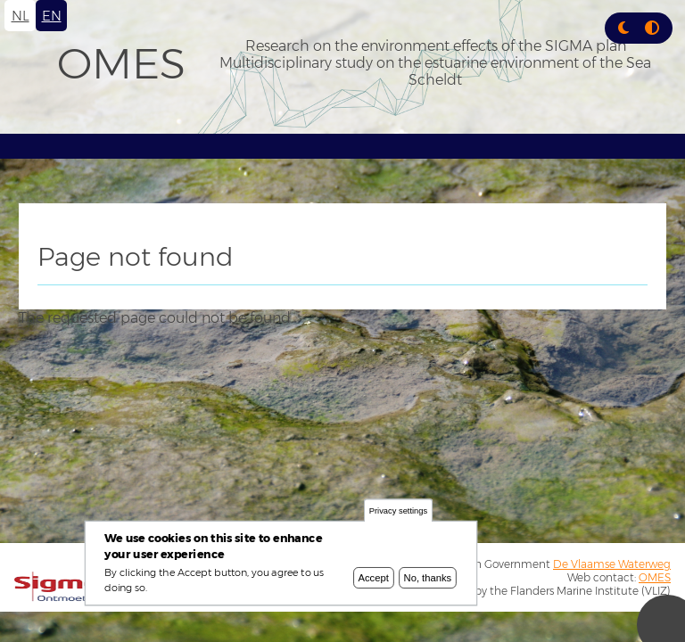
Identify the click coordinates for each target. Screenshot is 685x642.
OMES (121, 63)
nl (20, 15)
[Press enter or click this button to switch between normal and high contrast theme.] (652, 28)
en (52, 15)
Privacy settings (398, 511)
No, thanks (428, 577)
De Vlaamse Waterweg (612, 564)
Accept (374, 577)
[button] (623, 28)
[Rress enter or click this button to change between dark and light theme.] (625, 28)
